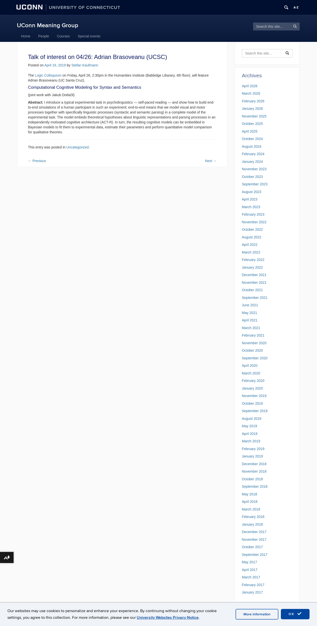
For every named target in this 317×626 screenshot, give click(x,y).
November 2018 (254, 471)
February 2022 (253, 260)
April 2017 (250, 570)
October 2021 (252, 290)
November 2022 (254, 222)
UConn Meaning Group (47, 25)
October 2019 (252, 403)
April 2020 (250, 366)
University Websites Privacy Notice (168, 617)
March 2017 (251, 577)
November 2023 (254, 169)
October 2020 (252, 350)
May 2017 (249, 562)
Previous (37, 161)
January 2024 (252, 162)
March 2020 (251, 373)
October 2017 (252, 547)
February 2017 (253, 585)
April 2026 (250, 86)
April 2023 (250, 199)
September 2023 (255, 184)
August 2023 (252, 192)
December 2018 (254, 464)
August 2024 (252, 146)
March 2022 (251, 252)
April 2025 (250, 131)
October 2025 (252, 124)
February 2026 (253, 101)
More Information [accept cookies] (256, 614)
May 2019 (249, 426)
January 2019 (252, 456)
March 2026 (251, 93)
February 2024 (253, 154)
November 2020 (254, 343)
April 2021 (250, 320)
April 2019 (250, 434)
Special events (89, 36)
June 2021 (250, 305)
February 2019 (253, 449)
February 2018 (253, 517)
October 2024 (252, 139)
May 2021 (249, 313)
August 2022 (252, 237)
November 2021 (254, 283)
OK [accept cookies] (295, 614)
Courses (63, 36)
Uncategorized (77, 147)
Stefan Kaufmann (84, 65)
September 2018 (255, 486)
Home (25, 36)
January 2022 (252, 267)
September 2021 (255, 298)
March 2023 (251, 207)
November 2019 (254, 396)
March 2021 (251, 328)
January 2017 (252, 592)
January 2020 (252, 388)
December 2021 (254, 275)
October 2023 (252, 177)
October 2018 (252, 479)
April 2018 (250, 502)
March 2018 (251, 509)
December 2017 (254, 532)
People (43, 36)
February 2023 (253, 214)
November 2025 (254, 116)
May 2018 (249, 494)
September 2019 (255, 411)
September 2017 (255, 555)
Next (211, 161)
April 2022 (250, 245)
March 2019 (251, 441)
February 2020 (253, 381)
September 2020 (255, 358)
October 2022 (252, 229)
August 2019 (252, 419)
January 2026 (252, 109)
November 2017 (254, 539)
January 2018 (252, 524)
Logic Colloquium (48, 75)
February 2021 (253, 335)
